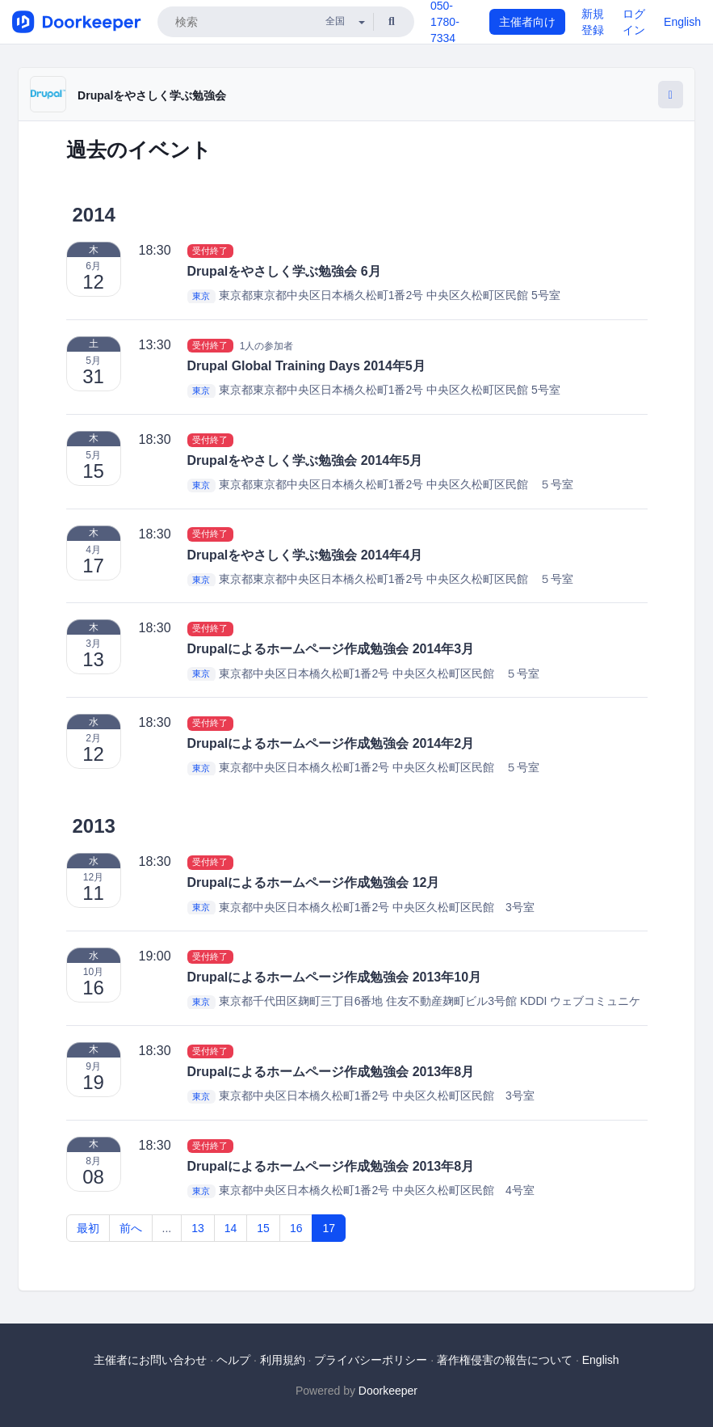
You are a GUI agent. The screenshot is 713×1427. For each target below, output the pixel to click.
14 (230, 1228)
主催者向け (527, 21)
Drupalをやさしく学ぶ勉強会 (152, 95)
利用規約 (282, 1359)
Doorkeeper (388, 1390)
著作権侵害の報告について (504, 1359)
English (682, 21)
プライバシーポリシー (370, 1359)
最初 (88, 1228)
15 (263, 1228)
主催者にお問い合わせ (150, 1359)
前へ (131, 1228)
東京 (201, 296)
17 (328, 1228)
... (167, 1228)
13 (197, 1228)
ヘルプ (233, 1359)
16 (296, 1228)
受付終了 (210, 250)
